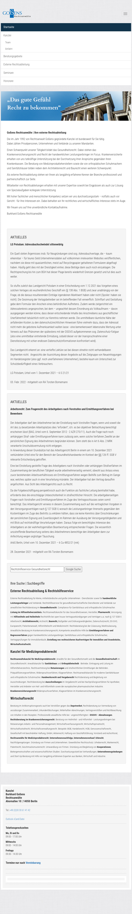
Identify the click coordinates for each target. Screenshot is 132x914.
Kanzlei (7, 35)
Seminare (8, 72)
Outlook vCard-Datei (15, 819)
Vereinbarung (33, 862)
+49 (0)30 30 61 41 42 (20, 810)
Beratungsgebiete (12, 56)
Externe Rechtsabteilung (16, 64)
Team (8, 42)
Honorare (8, 81)
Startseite (8, 27)
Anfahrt (8, 48)
